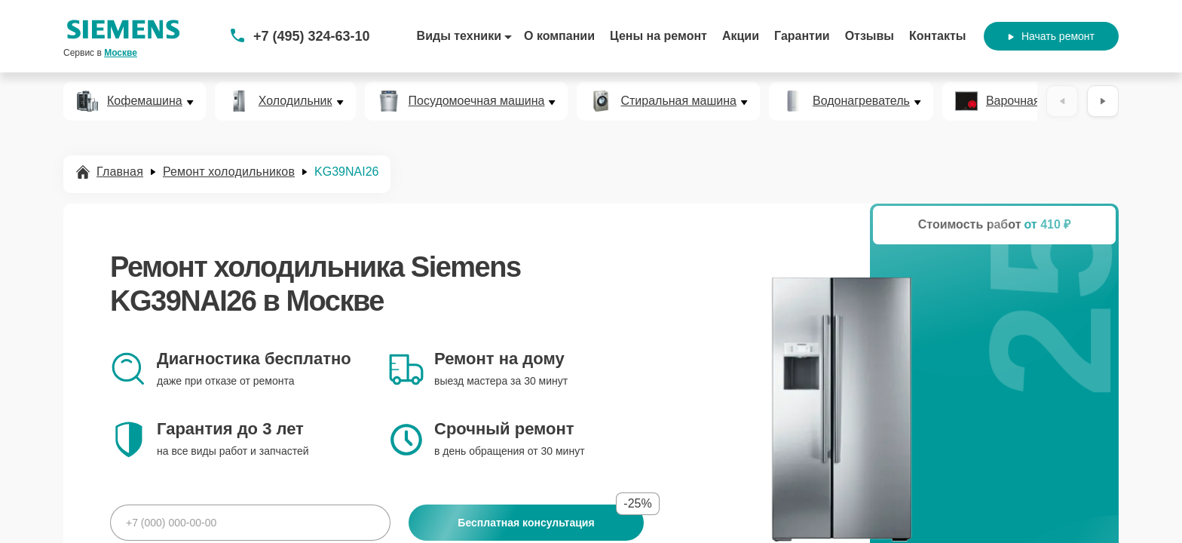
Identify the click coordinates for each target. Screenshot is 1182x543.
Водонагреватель (861, 101)
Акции (740, 35)
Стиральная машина (678, 101)
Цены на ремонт (658, 35)
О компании (559, 35)
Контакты (937, 35)
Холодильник (295, 101)
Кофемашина (144, 101)
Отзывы (869, 35)
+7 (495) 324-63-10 (311, 36)
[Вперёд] (1103, 101)
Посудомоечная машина (477, 101)
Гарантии (802, 35)
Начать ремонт (1051, 36)
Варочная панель (1034, 101)
